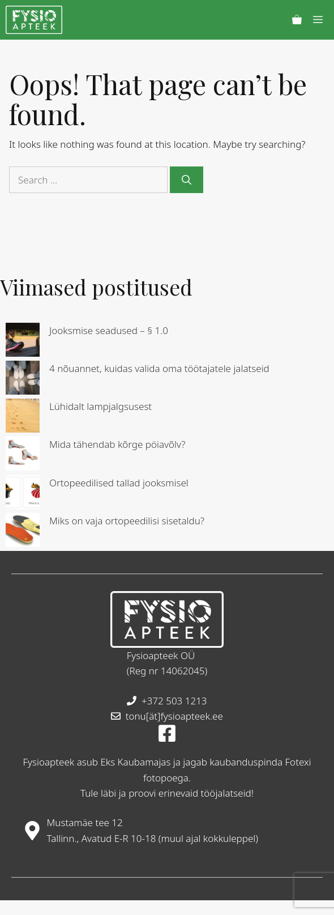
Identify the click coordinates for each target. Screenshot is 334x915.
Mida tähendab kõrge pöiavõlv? (117, 444)
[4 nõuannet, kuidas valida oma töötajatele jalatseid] (23, 380)
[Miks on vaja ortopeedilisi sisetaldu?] (23, 532)
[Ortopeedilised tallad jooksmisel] (23, 494)
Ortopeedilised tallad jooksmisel (119, 482)
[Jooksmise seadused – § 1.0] (23, 342)
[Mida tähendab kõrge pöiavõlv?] (23, 455)
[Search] (186, 180)
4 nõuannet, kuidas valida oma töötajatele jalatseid (159, 368)
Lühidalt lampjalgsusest (100, 406)
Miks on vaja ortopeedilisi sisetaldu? (126, 520)
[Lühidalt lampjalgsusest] (23, 418)
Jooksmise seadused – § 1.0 (108, 330)
